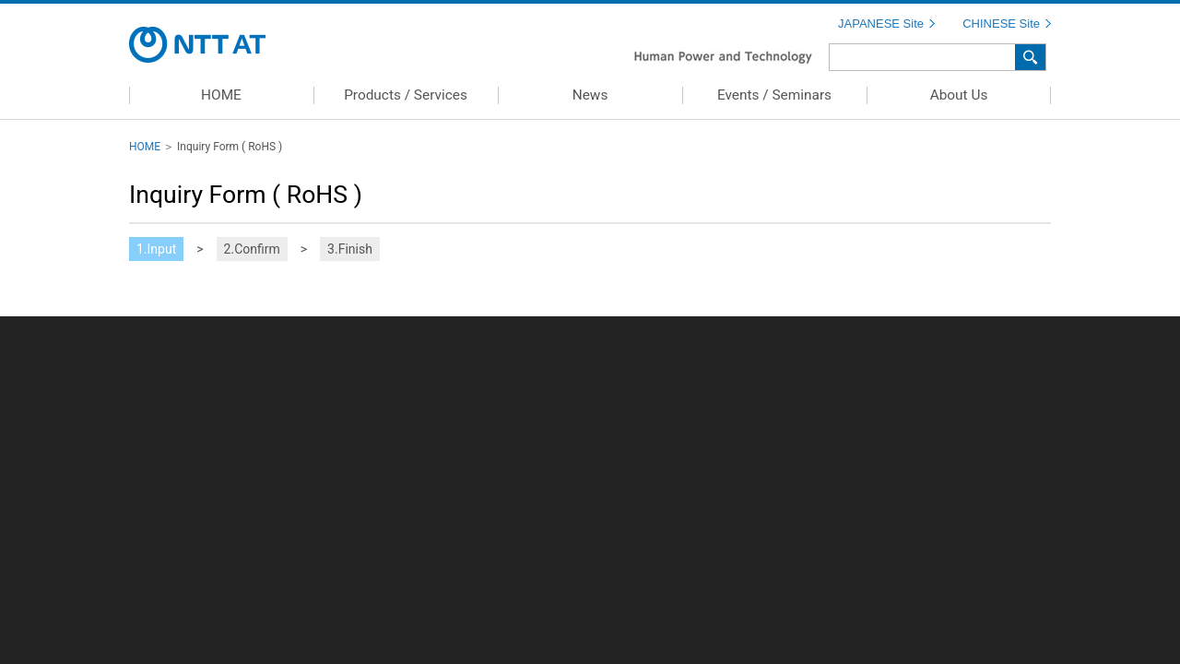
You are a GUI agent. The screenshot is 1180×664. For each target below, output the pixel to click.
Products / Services (405, 95)
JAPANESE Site (881, 23)
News (590, 95)
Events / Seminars (774, 95)
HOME (221, 95)
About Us (959, 95)
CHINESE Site (1001, 23)
